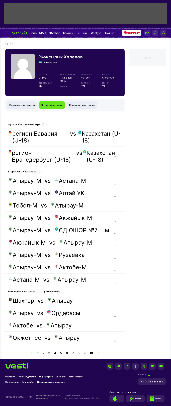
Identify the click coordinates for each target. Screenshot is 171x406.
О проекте (10, 376)
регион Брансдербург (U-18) (40, 156)
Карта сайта (28, 382)
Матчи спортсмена (52, 105)
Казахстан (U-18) (99, 137)
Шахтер (21, 300)
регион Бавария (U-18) (33, 137)
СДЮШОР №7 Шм (82, 230)
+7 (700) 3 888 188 (152, 381)
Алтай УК (69, 193)
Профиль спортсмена (22, 105)
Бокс (33, 33)
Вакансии (60, 376)
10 (91, 353)
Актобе (21, 325)
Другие (109, 33)
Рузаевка (70, 254)
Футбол (54, 33)
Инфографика (46, 376)
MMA (43, 33)
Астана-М (70, 180)
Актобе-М (71, 267)
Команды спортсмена (82, 105)
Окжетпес (25, 337)
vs (65, 137)
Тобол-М (23, 205)
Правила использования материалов (48, 396)
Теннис (81, 33)
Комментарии (75, 376)
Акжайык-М (73, 217)
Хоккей (68, 33)
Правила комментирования (51, 382)
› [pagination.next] (99, 353)
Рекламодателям (27, 376)
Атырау (60, 300)
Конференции (12, 382)
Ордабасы (63, 313)
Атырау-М (25, 180)
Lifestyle (95, 33)
